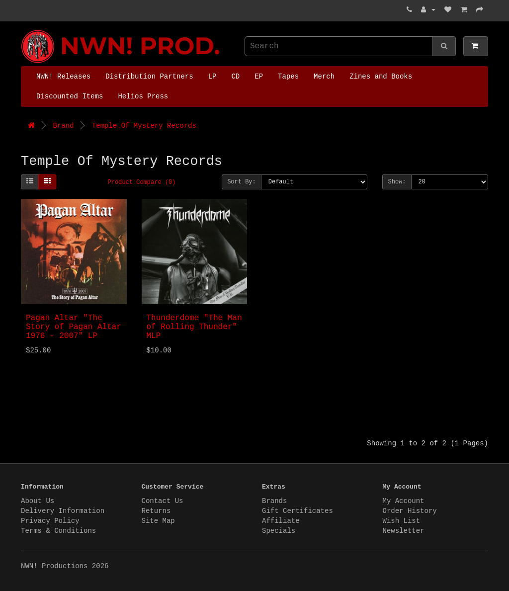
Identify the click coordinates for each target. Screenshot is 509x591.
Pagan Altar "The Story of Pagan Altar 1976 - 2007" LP (73, 327)
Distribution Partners (149, 77)
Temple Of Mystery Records (144, 126)
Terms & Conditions (58, 531)
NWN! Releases (63, 77)
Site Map (158, 521)
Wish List (402, 521)
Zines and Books (380, 77)
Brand (63, 126)
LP (212, 77)
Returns (156, 511)
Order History (410, 511)
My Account (403, 501)
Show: (397, 181)
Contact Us (162, 501)
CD (235, 77)
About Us (37, 501)
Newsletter (403, 531)
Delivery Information (62, 511)
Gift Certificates (297, 511)
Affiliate (281, 521)
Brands (274, 501)
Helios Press (143, 96)
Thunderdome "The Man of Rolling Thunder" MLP (194, 327)
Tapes (288, 77)
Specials (278, 531)
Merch (324, 77)
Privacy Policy (50, 521)
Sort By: (241, 181)
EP (258, 77)
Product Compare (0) (142, 182)
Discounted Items (69, 96)
